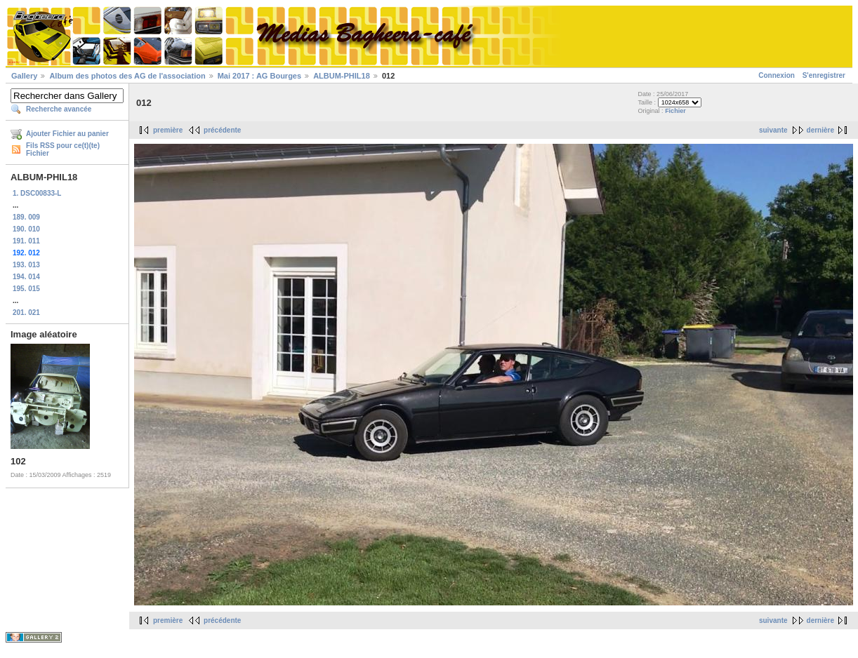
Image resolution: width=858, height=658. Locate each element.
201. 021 (26, 312)
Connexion (776, 75)
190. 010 (26, 229)
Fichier (675, 110)
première (168, 130)
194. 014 (26, 277)
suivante (773, 130)
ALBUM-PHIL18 (341, 76)
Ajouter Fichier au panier (67, 133)
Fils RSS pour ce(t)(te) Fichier (63, 149)
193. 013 (26, 265)
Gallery (24, 76)
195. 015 (26, 289)
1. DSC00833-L (37, 193)
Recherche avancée (58, 109)
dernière (820, 130)
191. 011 (26, 241)
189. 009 (26, 217)
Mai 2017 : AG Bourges (259, 76)
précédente (222, 130)
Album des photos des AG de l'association (127, 76)
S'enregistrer (824, 75)
